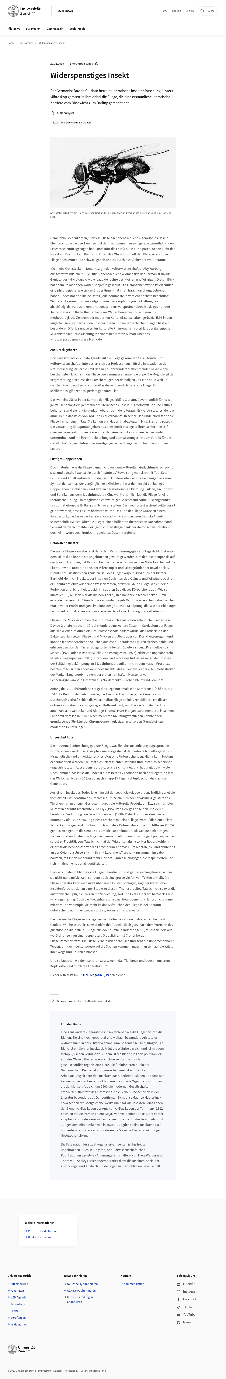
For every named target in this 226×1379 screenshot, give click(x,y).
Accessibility (71, 1371)
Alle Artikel (26, 43)
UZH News (65, 11)
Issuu (184, 1322)
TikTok (185, 1307)
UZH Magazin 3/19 (96, 975)
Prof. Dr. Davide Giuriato (43, 1231)
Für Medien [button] (33, 29)
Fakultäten (17, 1291)
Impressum (44, 1371)
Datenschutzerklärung (93, 1371)
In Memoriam (19, 1324)
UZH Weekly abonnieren (82, 1284)
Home (164, 11)
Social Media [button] (77, 29)
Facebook (187, 1299)
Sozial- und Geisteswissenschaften (72, 123)
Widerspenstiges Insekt (52, 43)
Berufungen (18, 1318)
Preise (15, 1311)
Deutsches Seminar (40, 1237)
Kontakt (176, 11)
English (190, 11)
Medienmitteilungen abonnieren (80, 1299)
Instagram (187, 1291)
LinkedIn (186, 1283)
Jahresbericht (19, 1304)
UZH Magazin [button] (55, 29)
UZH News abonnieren (81, 1291)
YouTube (186, 1314)
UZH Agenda (18, 1297)
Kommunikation (134, 1284)
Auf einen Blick (20, 1284)
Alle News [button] (14, 29)
